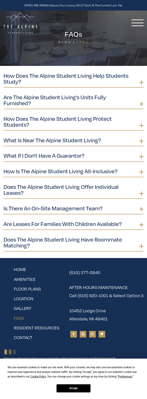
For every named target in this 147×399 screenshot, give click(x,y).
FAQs (30, 317)
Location (23, 298)
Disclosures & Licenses (43, 358)
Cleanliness (74, 358)
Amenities (24, 279)
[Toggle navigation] (137, 23)
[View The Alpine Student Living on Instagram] (92, 334)
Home (65, 42)
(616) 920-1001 (93, 295)
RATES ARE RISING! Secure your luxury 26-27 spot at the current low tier (73, 5)
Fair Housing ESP (107, 358)
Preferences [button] (125, 376)
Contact (23, 337)
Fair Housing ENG (89, 358)
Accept (73, 388)
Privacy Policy (61, 358)
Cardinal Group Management (17, 358)
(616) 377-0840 (84, 272)
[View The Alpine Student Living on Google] (83, 334)
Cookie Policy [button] (38, 376)
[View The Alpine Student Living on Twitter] (102, 334)
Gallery (22, 308)
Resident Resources (36, 327)
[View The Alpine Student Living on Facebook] (73, 334)
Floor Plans (27, 289)
